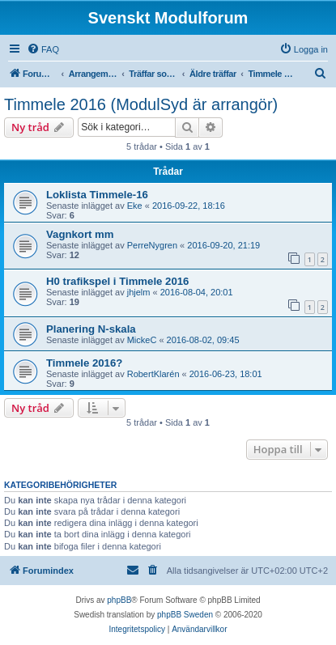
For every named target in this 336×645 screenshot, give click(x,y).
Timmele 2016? (84, 363)
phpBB (119, 600)
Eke (134, 205)
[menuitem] (43, 49)
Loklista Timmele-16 (97, 195)
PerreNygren (152, 245)
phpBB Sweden (185, 614)
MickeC (142, 340)
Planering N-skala (91, 329)
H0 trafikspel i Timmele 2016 (117, 281)
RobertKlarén (153, 374)
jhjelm (139, 292)
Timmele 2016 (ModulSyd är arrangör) (141, 104)
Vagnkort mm (80, 234)
